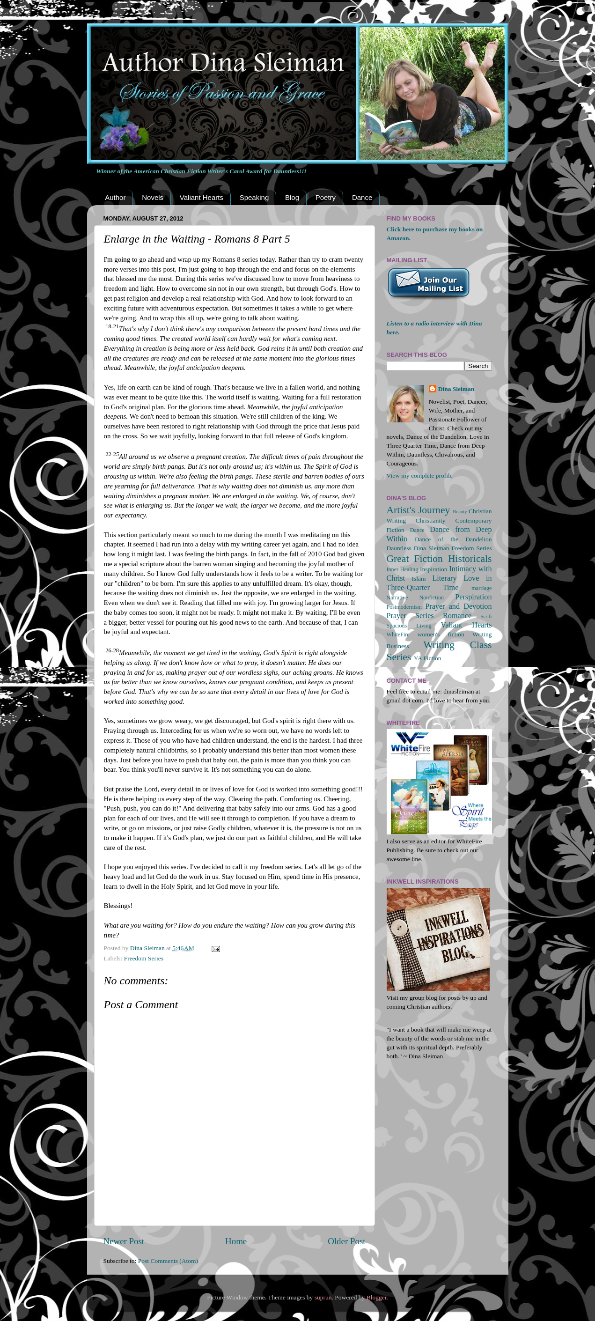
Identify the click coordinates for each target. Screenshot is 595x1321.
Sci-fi (486, 616)
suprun (323, 1297)
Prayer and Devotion (458, 606)
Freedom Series (143, 958)
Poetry (326, 197)
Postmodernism (404, 607)
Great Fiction (415, 558)
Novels (152, 197)
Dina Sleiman (456, 388)
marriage (481, 588)
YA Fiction (427, 658)
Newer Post (124, 1241)
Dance (362, 197)
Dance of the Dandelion (453, 539)
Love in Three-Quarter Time (439, 583)
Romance (457, 616)
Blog (292, 197)
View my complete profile (420, 475)
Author (115, 197)
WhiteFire (398, 634)
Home (236, 1241)
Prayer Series (410, 616)
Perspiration (473, 597)
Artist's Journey (418, 510)
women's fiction (441, 634)
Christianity (431, 520)
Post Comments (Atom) (168, 1260)
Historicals (470, 558)
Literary (444, 578)
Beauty (460, 511)
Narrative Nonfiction (415, 597)
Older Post (346, 1241)
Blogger (377, 1297)
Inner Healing (403, 569)
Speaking (254, 197)
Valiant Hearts (201, 197)
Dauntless (399, 548)
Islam (419, 578)
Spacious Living (409, 625)
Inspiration (434, 569)
